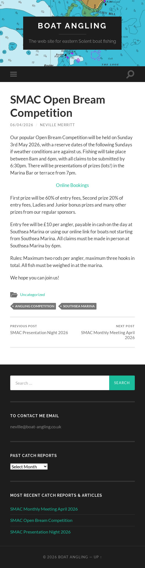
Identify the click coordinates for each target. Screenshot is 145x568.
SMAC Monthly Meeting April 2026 (104, 332)
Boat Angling (72, 25)
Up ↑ (98, 557)
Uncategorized (32, 294)
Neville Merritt (57, 125)
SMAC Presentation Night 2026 (39, 329)
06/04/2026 (21, 125)
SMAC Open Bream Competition (41, 520)
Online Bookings (72, 185)
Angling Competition (34, 306)
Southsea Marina (79, 306)
